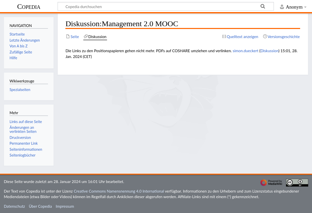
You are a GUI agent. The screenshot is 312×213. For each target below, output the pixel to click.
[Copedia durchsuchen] (166, 6)
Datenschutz (14, 206)
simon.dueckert (245, 50)
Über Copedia (40, 206)
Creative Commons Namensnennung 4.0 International (119, 191)
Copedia (28, 6)
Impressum (65, 206)
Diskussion (269, 50)
